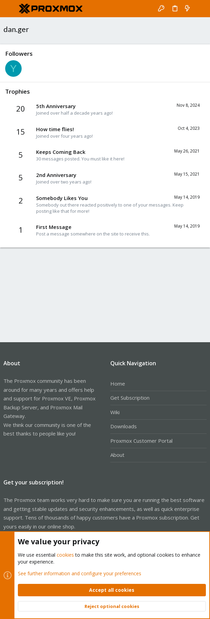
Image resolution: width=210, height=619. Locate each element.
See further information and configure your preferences (79, 573)
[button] (10, 8)
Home (117, 383)
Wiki (115, 412)
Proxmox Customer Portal (141, 440)
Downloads (123, 426)
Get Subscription (130, 397)
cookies (65, 555)
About (117, 454)
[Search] (200, 8)
